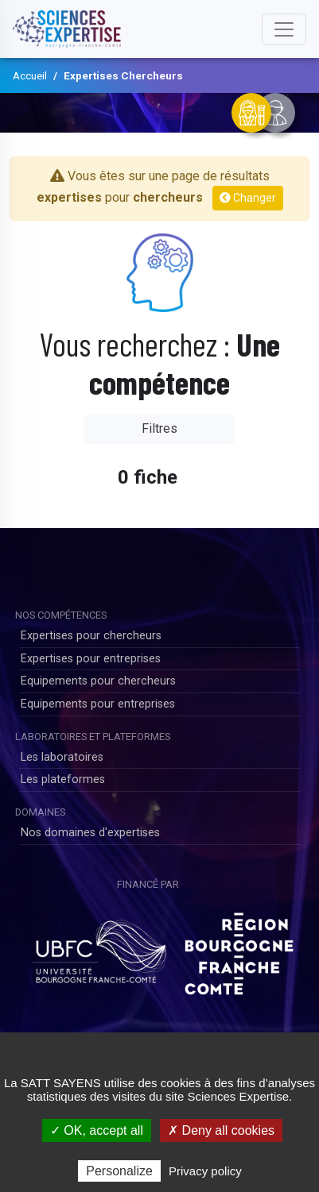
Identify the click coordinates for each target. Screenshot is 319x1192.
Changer (248, 197)
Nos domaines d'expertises (90, 832)
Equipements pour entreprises (98, 704)
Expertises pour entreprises (91, 658)
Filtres (159, 428)
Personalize (119, 1171)
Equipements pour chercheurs (98, 681)
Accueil (30, 75)
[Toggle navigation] (284, 29)
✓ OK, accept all (96, 1130)
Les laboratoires (62, 757)
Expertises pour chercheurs (91, 635)
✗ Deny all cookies (221, 1130)
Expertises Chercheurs (123, 75)
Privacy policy (205, 1171)
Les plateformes (63, 779)
